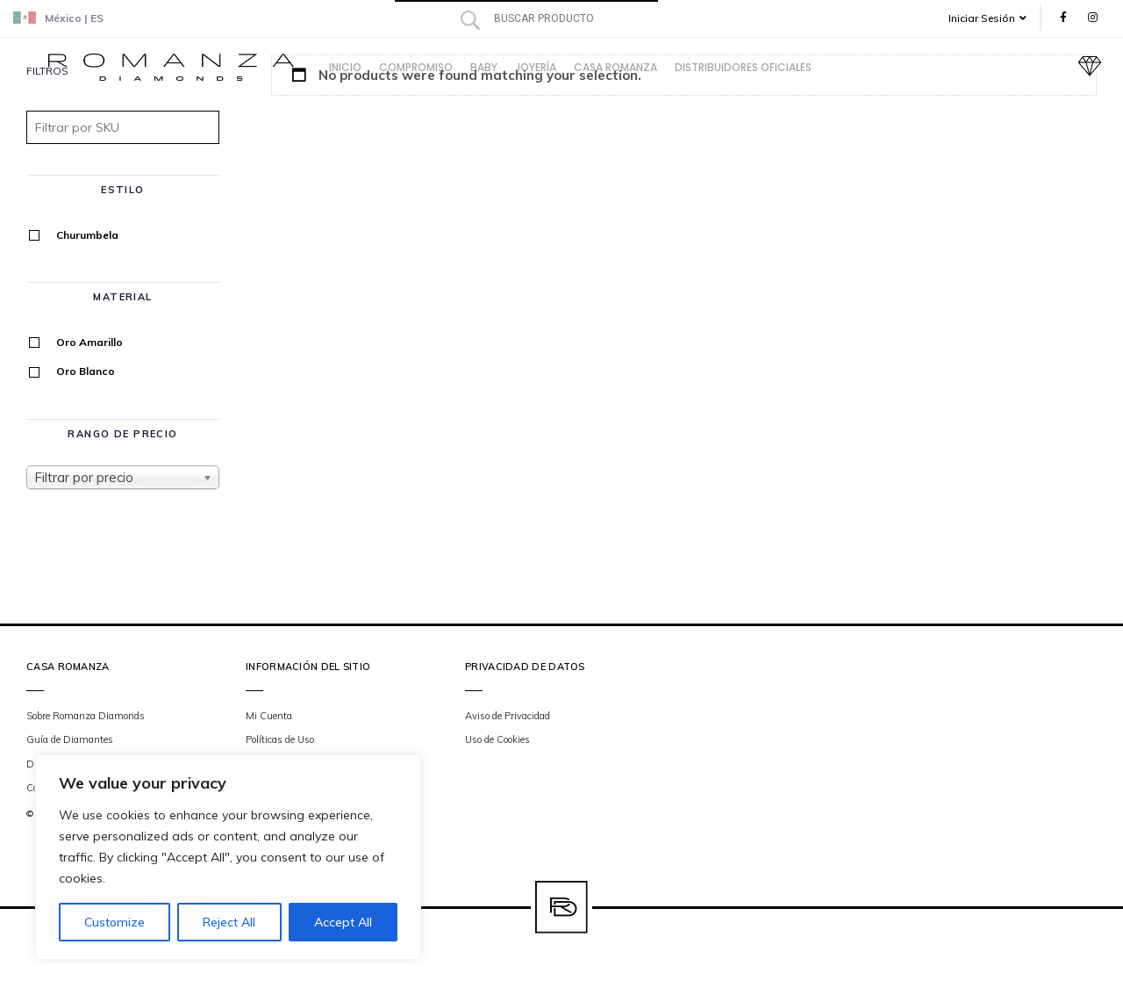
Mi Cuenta (269, 716)
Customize (114, 922)
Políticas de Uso (280, 739)
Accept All (343, 922)
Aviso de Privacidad (507, 716)
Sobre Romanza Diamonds (85, 716)
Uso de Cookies (497, 739)
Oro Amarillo (89, 342)
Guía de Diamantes (69, 739)
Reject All (229, 922)
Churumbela (87, 235)
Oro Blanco (85, 371)
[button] (993, 18)
